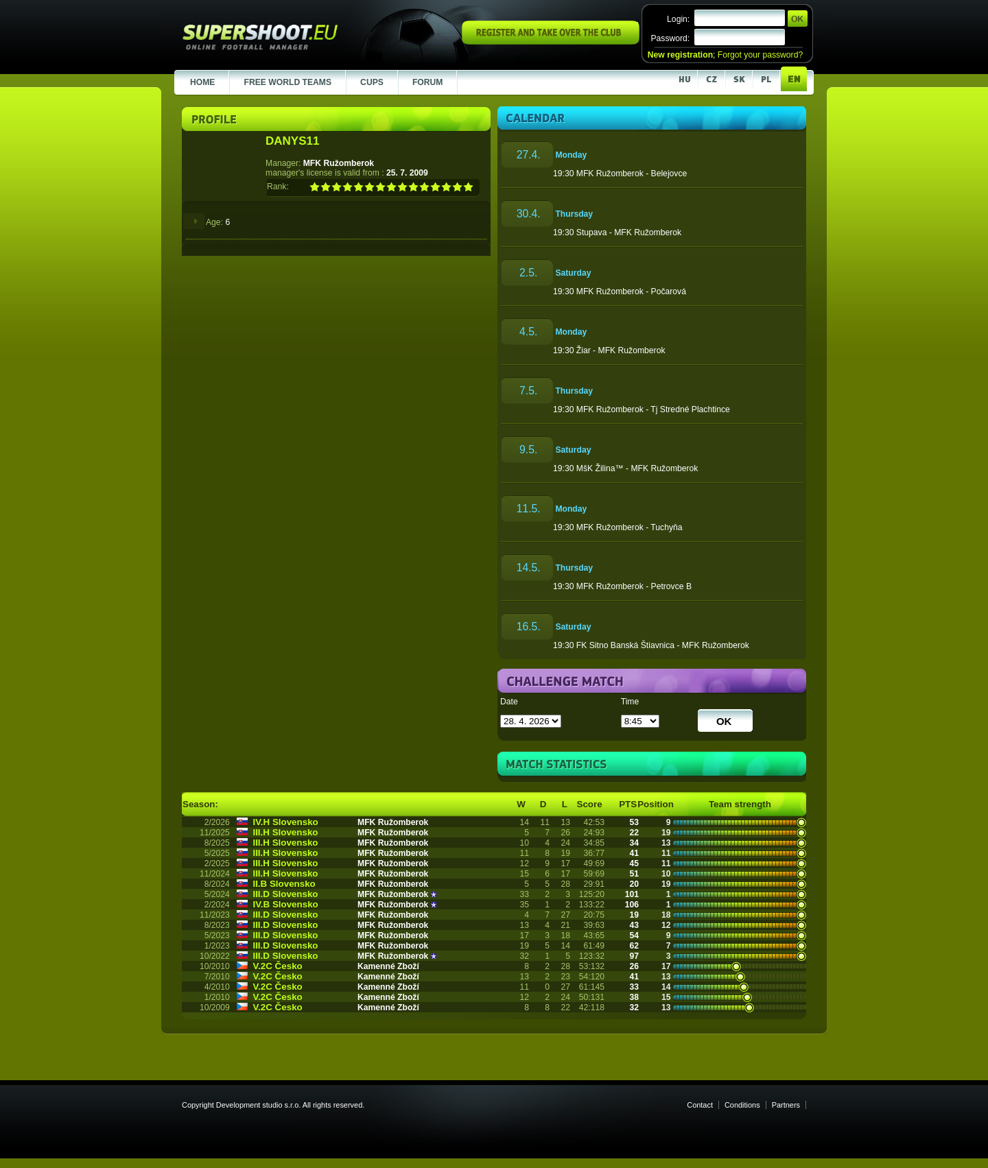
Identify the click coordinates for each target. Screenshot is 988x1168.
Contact (700, 1105)
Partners (786, 1105)
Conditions (742, 1105)
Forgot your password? (760, 55)
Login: (678, 19)
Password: (670, 38)
